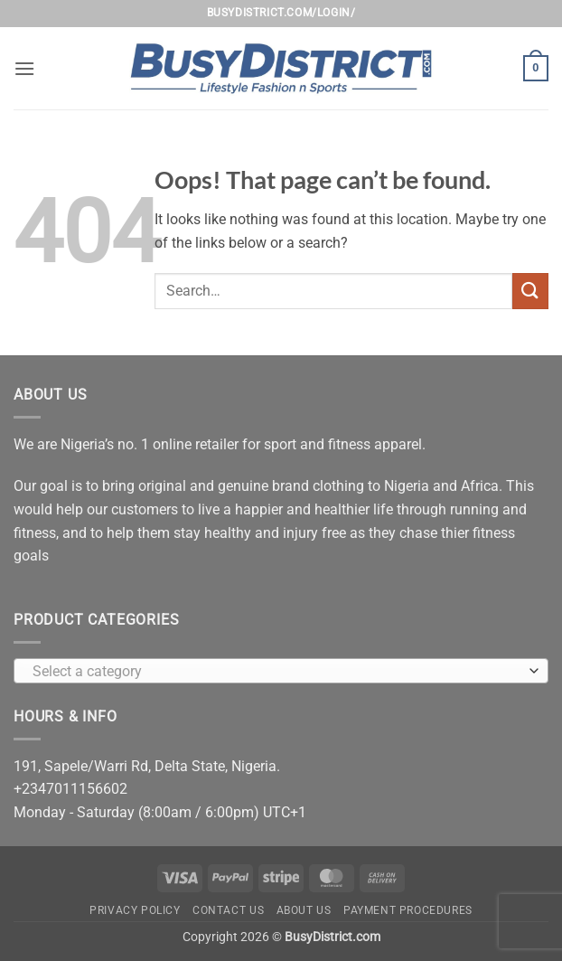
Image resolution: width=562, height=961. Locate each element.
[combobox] (281, 670)
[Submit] (530, 290)
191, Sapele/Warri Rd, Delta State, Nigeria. (147, 766)
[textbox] (276, 671)
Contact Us (228, 910)
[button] (24, 68)
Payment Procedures (408, 910)
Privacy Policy (135, 910)
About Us (304, 910)
